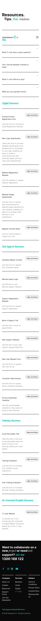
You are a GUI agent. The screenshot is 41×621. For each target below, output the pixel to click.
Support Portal (5, 593)
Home (17, 585)
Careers (5, 585)
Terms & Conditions (32, 583)
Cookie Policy (33, 591)
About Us (5, 582)
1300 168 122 (13, 559)
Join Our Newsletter (6, 599)
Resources (6, 588)
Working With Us (33, 595)
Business (18, 582)
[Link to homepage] (10, 37)
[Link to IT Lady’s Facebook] (3, 569)
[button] (37, 37)
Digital (17, 588)
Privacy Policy (33, 588)
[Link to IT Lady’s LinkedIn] (12, 569)
